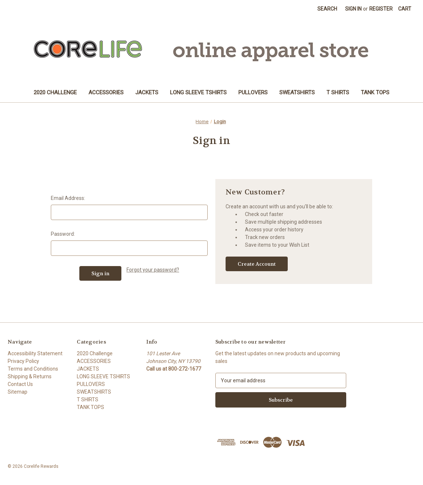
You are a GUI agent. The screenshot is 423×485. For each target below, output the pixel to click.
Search (327, 9)
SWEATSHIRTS (297, 92)
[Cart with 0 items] (404, 9)
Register (381, 9)
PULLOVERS (253, 92)
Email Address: (68, 198)
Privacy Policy (23, 361)
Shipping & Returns (30, 376)
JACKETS (146, 92)
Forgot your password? (152, 270)
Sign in (353, 9)
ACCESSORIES (106, 92)
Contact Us (20, 384)
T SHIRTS (337, 92)
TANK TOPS (375, 92)
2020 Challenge (55, 92)
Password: (63, 234)
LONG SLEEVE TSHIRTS (198, 92)
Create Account (257, 264)
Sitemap (17, 392)
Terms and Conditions (33, 369)
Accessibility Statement (35, 353)
